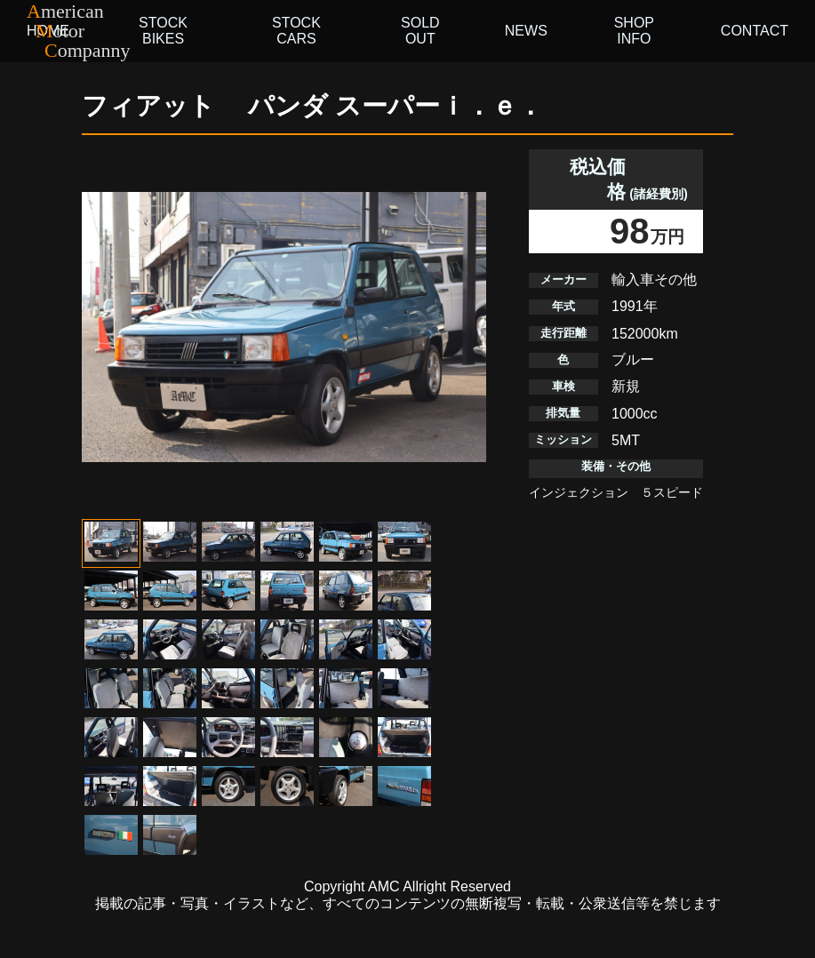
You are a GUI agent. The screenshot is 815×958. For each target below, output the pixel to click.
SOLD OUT (420, 30)
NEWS (526, 30)
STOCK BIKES (163, 30)
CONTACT (754, 30)
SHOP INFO (634, 30)
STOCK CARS (296, 30)
